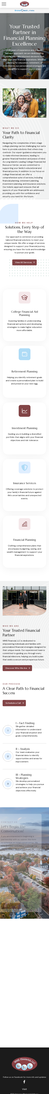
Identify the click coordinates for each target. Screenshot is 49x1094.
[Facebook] (24, 1081)
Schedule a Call (13, 703)
